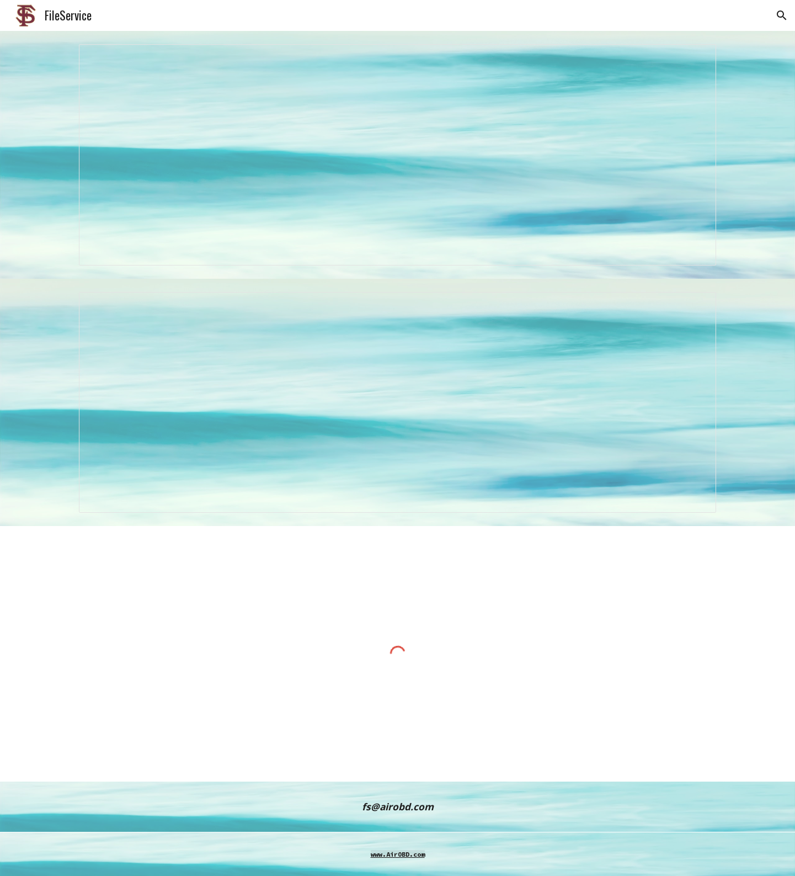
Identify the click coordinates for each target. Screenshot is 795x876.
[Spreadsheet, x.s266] (397, 402)
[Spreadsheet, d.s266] (397, 155)
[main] (397, 807)
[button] (782, 15)
